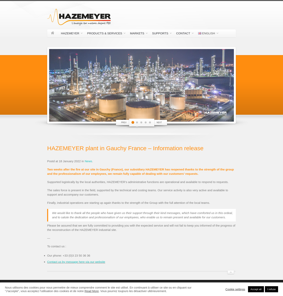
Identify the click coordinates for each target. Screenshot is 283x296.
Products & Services (104, 34)
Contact (183, 34)
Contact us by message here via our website (76, 261)
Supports (160, 34)
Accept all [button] (255, 289)
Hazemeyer (70, 34)
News (88, 161)
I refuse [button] (271, 289)
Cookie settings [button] (235, 289)
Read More (92, 291)
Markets (137, 34)
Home (52, 33)
